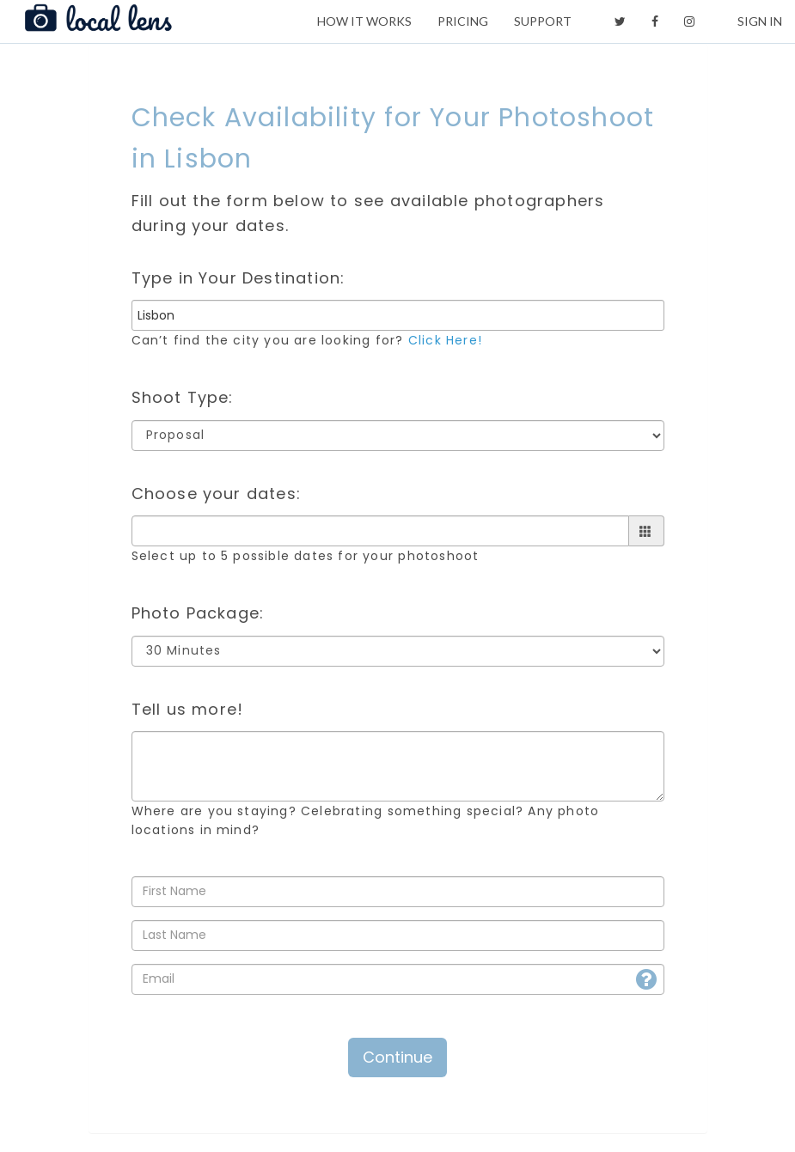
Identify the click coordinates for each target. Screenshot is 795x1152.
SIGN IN (759, 21)
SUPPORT (543, 21)
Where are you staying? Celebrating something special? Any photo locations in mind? (365, 820)
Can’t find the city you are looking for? (306, 340)
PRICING (462, 21)
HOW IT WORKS (364, 21)
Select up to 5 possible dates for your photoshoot (305, 555)
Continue (397, 1057)
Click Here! (445, 340)
